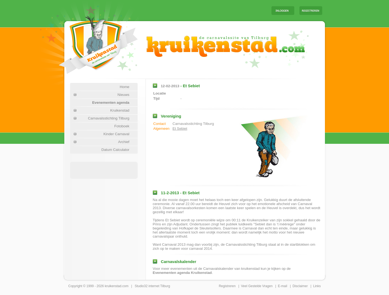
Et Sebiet (180, 129)
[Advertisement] (199, 10)
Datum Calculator (115, 150)
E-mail (282, 286)
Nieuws (123, 95)
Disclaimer (300, 286)
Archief (123, 142)
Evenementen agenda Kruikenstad (182, 273)
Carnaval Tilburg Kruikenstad (89, 43)
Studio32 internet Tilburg (152, 286)
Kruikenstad (119, 110)
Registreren (227, 286)
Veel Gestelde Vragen (257, 286)
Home (124, 87)
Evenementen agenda (110, 103)
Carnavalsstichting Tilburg (108, 118)
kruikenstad (113, 286)
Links (317, 286)
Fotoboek (121, 126)
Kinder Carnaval (116, 134)
